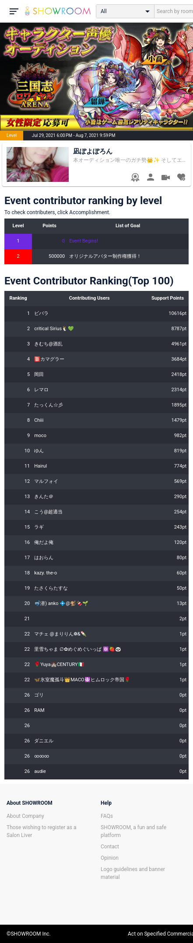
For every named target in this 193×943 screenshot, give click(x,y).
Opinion (110, 858)
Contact (110, 847)
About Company (25, 816)
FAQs (107, 816)
